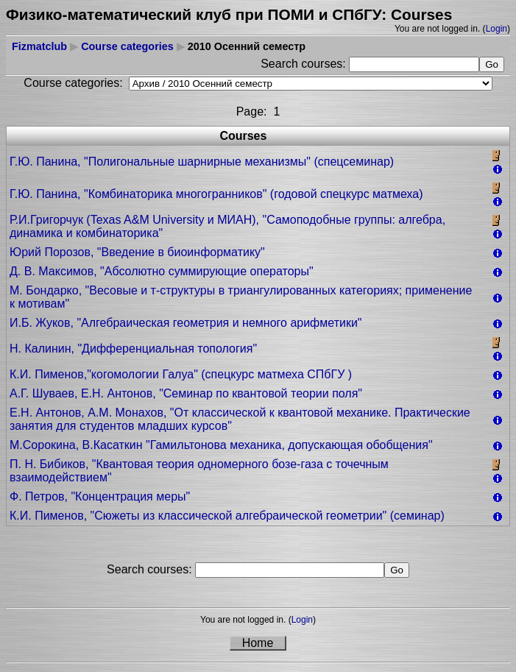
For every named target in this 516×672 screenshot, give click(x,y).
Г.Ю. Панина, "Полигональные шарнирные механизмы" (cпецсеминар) (202, 161)
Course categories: (73, 83)
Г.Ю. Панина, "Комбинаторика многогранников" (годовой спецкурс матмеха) (216, 194)
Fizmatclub (39, 46)
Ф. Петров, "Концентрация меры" (100, 496)
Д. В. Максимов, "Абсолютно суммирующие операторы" (162, 271)
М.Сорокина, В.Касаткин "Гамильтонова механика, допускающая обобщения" (221, 445)
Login (496, 29)
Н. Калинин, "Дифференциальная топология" (133, 348)
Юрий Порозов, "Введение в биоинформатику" (137, 252)
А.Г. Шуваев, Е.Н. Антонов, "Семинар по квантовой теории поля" (186, 393)
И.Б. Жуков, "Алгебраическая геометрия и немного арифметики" (186, 322)
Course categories (127, 46)
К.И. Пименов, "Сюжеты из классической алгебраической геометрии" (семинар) (227, 515)
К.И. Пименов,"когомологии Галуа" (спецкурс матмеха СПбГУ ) (181, 374)
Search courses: (305, 63)
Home (258, 643)
